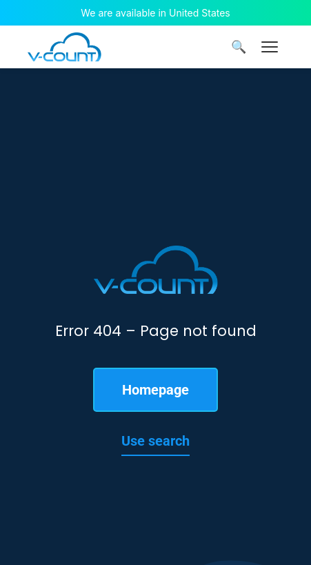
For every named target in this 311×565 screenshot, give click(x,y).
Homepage (155, 389)
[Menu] (269, 47)
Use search (155, 441)
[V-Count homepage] (64, 46)
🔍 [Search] (238, 47)
